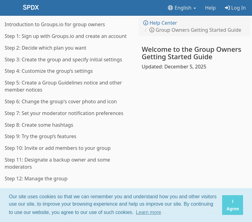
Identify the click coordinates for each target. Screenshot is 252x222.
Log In (235, 7)
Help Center (160, 22)
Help (210, 7)
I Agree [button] (232, 205)
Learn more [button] (148, 212)
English (181, 7)
